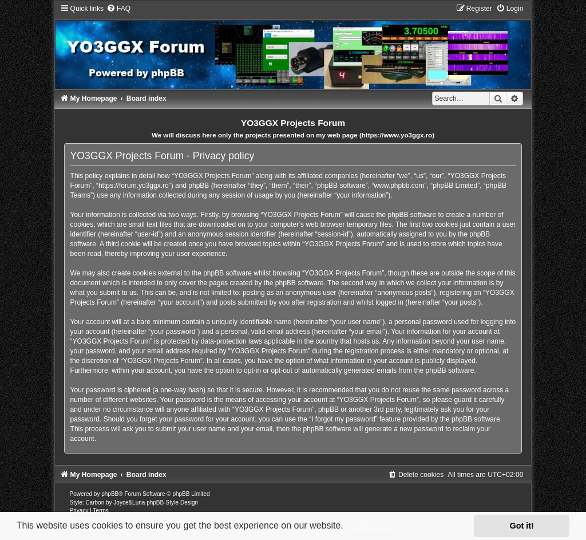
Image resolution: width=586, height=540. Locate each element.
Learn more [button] (370, 525)
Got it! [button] (522, 525)
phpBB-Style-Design (172, 502)
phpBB (109, 494)
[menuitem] (118, 9)
